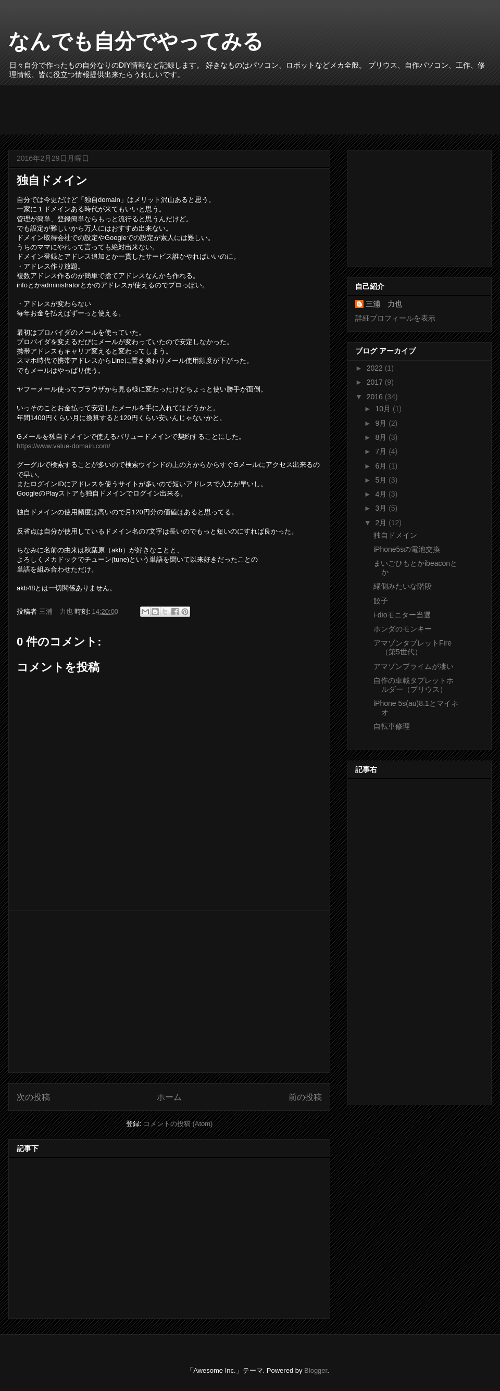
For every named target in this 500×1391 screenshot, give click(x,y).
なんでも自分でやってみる (136, 41)
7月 (382, 451)
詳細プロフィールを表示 (395, 318)
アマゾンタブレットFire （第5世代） (412, 647)
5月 (382, 480)
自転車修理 (391, 726)
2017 (376, 382)
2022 (376, 368)
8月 (382, 437)
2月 (382, 523)
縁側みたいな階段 (402, 586)
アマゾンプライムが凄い (413, 666)
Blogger (315, 1370)
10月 (383, 408)
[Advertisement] (205, 108)
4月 (382, 494)
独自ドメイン (395, 535)
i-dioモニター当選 (402, 615)
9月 (382, 423)
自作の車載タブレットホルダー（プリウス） (413, 684)
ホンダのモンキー (402, 629)
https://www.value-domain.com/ (63, 446)
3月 (382, 508)
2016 (376, 397)
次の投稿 (33, 1097)
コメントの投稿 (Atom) (178, 1124)
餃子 (380, 601)
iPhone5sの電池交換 (406, 549)
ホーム (169, 1097)
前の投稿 (305, 1097)
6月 (382, 466)
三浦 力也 (384, 304)
